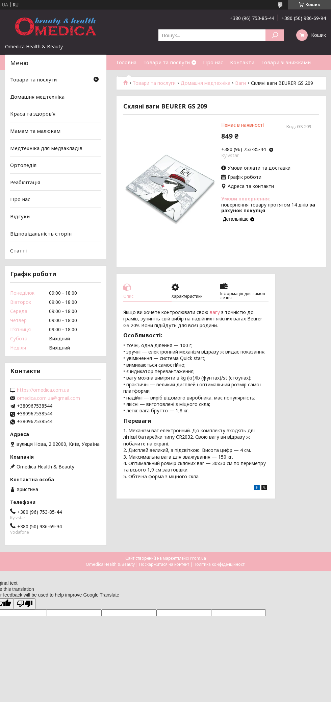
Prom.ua (198, 558)
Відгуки (20, 216)
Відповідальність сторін (41, 233)
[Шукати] (274, 35)
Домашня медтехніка (37, 96)
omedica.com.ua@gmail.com (48, 398)
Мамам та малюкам (35, 130)
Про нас (213, 62)
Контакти (242, 62)
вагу (215, 312)
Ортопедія (23, 165)
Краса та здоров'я (32, 113)
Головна (126, 62)
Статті (18, 250)
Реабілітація (25, 182)
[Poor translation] (24, 603)
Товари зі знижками (286, 62)
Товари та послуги (166, 62)
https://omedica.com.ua (43, 390)
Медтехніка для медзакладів (46, 147)
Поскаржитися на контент (164, 564)
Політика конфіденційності (220, 564)
